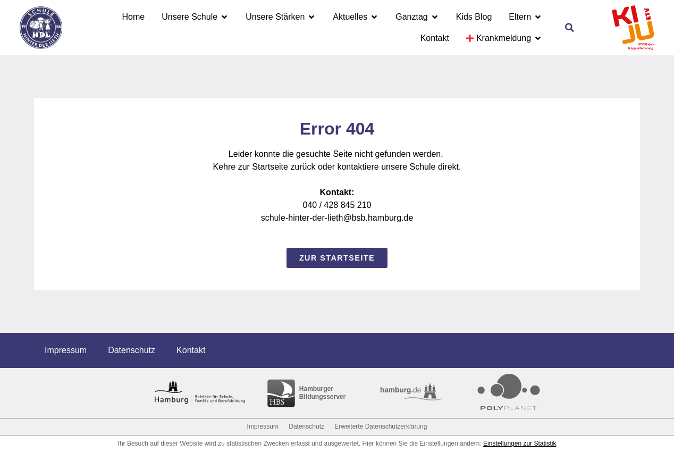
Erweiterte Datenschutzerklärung (380, 426)
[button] (569, 28)
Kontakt (190, 350)
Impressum (66, 350)
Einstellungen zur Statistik (519, 443)
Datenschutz (131, 350)
